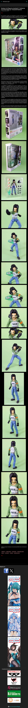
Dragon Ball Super (20, 551)
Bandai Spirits (8, 551)
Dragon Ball (14, 551)
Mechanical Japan (6, 1)
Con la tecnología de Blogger (14, 706)
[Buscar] (26, 1)
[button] (1, 13)
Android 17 (3, 551)
